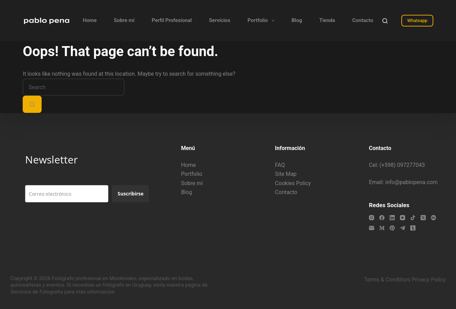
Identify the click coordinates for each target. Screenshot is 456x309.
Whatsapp (417, 20)
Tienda (327, 20)
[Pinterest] (392, 228)
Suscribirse (130, 193)
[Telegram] (402, 228)
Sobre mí (124, 20)
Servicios (219, 20)
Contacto (362, 20)
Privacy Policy (429, 279)
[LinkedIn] (392, 217)
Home (90, 20)
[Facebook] (381, 217)
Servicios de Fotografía (36, 292)
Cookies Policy (293, 183)
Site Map (286, 174)
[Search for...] (73, 87)
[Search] (385, 20)
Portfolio (262, 21)
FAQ (280, 165)
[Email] (371, 228)
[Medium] (381, 228)
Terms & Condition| (387, 279)
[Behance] (433, 217)
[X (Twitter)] (423, 217)
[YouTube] (402, 217)
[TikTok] (412, 217)
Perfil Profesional (172, 20)
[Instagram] (371, 217)
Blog (297, 20)
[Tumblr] (412, 228)
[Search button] (32, 104)
